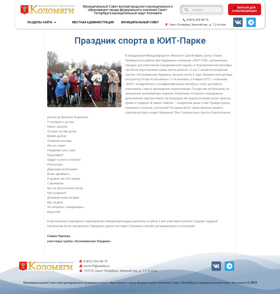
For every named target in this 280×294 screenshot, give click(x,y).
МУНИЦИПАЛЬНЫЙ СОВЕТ (140, 22)
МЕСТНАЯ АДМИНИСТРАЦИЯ (93, 22)
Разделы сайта (41, 22)
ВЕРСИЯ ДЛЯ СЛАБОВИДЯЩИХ (244, 9)
